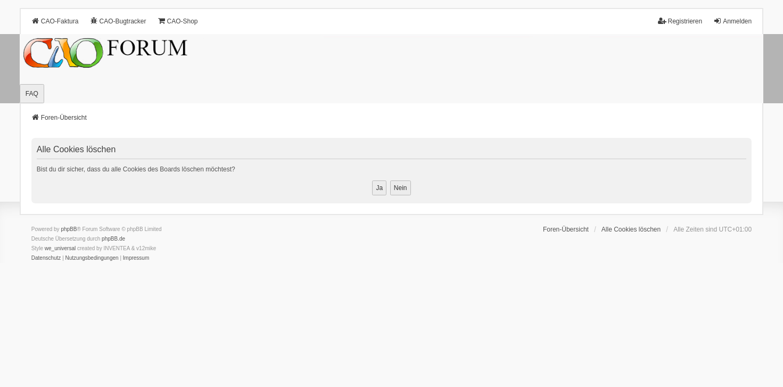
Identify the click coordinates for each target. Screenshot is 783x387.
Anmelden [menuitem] (732, 21)
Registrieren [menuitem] (680, 21)
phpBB (69, 229)
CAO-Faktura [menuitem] (55, 21)
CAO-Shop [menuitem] (178, 21)
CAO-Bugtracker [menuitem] (117, 21)
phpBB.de (113, 239)
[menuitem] (46, 258)
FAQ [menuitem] (32, 93)
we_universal (60, 248)
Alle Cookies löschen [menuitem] (631, 229)
